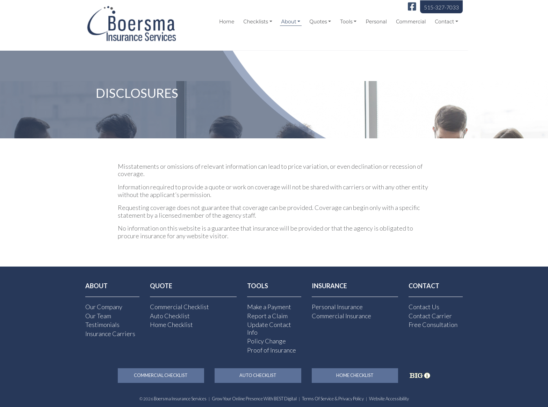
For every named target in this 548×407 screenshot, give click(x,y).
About (288, 22)
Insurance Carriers (110, 333)
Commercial (411, 22)
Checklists (255, 22)
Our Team (98, 316)
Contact (444, 22)
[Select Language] (421, 43)
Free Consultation (433, 324)
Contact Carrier (430, 316)
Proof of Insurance (271, 350)
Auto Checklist (170, 316)
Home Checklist (171, 324)
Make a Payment (269, 307)
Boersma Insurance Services (180, 398)
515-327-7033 (441, 7)
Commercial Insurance (341, 316)
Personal (376, 22)
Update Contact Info (269, 328)
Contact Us (424, 307)
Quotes (318, 22)
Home (226, 22)
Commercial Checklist (179, 307)
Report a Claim (267, 316)
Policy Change (266, 341)
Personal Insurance (337, 307)
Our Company (103, 307)
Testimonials (102, 324)
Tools (346, 22)
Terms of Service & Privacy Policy (333, 398)
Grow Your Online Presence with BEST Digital (254, 398)
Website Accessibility (389, 398)
